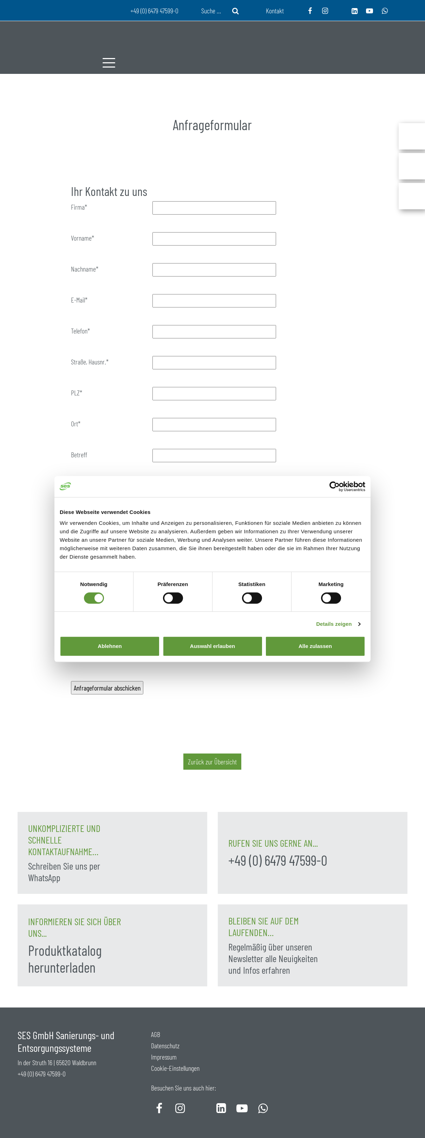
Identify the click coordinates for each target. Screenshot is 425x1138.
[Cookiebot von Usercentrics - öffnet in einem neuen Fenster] (334, 486)
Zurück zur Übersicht (212, 761)
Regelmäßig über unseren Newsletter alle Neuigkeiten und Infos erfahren (273, 958)
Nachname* (84, 269)
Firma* (79, 207)
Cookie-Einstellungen (175, 1068)
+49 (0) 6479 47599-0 (277, 860)
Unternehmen (147, 113)
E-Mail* (79, 299)
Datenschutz (165, 1045)
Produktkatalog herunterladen (65, 958)
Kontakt (275, 10)
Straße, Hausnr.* (90, 361)
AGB (155, 1034)
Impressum (164, 1057)
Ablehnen (110, 646)
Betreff (79, 454)
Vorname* (82, 238)
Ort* (75, 423)
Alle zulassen (315, 646)
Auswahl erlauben (212, 646)
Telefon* (80, 330)
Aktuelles (284, 113)
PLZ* (76, 392)
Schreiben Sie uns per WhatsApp (64, 871)
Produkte (200, 113)
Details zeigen (334, 624)
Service (241, 113)
